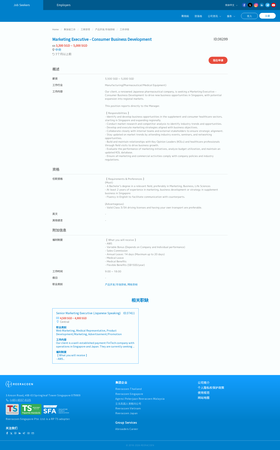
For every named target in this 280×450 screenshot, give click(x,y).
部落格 (198, 16)
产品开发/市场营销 (105, 29)
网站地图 (203, 397)
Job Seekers (22, 5)
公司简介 (203, 382)
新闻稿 (185, 16)
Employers (64, 5)
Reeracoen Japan (126, 413)
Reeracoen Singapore (129, 394)
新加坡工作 (70, 29)
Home (55, 29)
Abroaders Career (126, 429)
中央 (58, 50)
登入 (249, 16)
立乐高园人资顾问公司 (128, 403)
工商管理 (85, 29)
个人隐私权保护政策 (211, 387)
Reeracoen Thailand (128, 389)
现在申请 (218, 60)
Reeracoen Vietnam (128, 408)
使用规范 (203, 392)
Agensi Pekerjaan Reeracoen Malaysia (140, 398)
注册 (267, 16)
